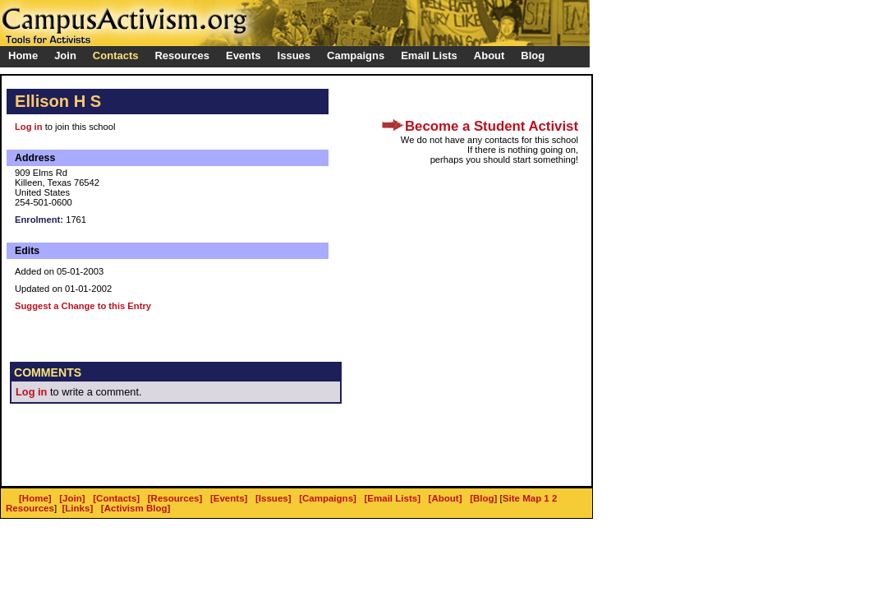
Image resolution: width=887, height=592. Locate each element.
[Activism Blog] (135, 508)
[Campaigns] (327, 498)
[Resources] (175, 498)
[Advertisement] (202, 453)
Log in (29, 127)
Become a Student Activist (491, 126)
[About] (445, 498)
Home (23, 55)
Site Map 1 (526, 498)
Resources (30, 508)
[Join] (72, 498)
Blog (533, 55)
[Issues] (273, 498)
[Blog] (483, 498)
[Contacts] (116, 498)
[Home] (35, 498)
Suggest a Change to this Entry (83, 306)
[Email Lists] (393, 498)
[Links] (78, 508)
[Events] (228, 498)
